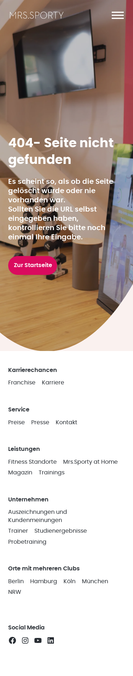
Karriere (53, 382)
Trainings (52, 472)
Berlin (16, 581)
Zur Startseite (33, 265)
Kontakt (66, 422)
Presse (40, 422)
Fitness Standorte (32, 462)
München (95, 581)
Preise (16, 422)
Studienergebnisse (60, 531)
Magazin (20, 472)
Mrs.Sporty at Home (90, 462)
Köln (69, 581)
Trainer (18, 531)
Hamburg (43, 581)
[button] (118, 15)
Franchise (21, 382)
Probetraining (27, 542)
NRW (14, 592)
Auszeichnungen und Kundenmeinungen (37, 516)
